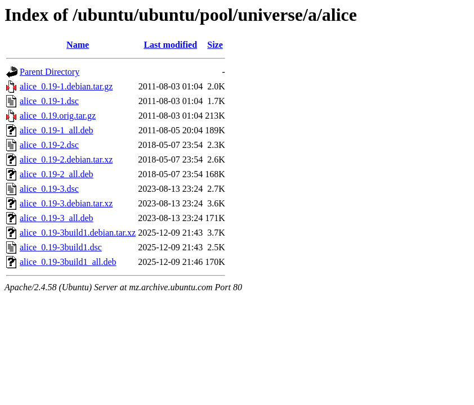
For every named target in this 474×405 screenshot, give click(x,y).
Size (215, 45)
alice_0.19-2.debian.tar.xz (66, 159)
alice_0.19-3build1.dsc (61, 247)
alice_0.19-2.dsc (49, 145)
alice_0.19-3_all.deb (56, 218)
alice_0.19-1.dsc (49, 101)
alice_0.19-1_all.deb (56, 130)
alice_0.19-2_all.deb (56, 174)
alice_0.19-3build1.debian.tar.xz (78, 232)
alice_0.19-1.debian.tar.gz (66, 86)
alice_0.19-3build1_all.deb (68, 262)
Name (77, 45)
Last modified (170, 45)
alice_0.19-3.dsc (49, 189)
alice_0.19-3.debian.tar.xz (66, 203)
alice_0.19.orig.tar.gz (58, 115)
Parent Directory (49, 71)
